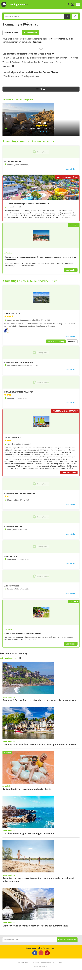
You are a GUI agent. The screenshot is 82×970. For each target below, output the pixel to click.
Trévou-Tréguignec (11, 62)
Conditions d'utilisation (40, 962)
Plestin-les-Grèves (69, 57)
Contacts (61, 962)
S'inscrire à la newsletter (67, 940)
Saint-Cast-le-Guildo (12, 57)
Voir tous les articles (10, 658)
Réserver (72, 341)
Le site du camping (56, 341)
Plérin (58, 62)
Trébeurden (53, 57)
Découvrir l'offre (69, 472)
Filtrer (40, 89)
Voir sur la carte (11, 32)
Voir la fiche (72, 169)
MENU (78, 4)
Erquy (26, 57)
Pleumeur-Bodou (38, 57)
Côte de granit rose (29, 76)
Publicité (53, 962)
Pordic (37, 62)
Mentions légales (24, 962)
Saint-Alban (27, 62)
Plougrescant (48, 62)
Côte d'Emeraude (10, 76)
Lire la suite (71, 270)
